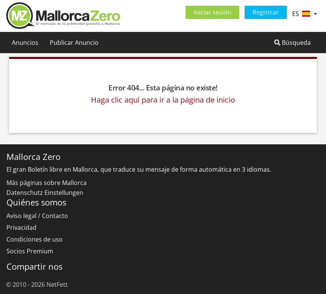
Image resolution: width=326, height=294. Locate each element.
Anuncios (25, 42)
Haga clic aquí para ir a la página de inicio (163, 100)
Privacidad (21, 227)
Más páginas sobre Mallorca (46, 183)
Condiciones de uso (34, 239)
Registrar (266, 12)
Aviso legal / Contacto (37, 216)
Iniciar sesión (212, 12)
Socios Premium (29, 251)
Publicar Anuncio (74, 42)
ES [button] (304, 13)
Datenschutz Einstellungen (44, 192)
